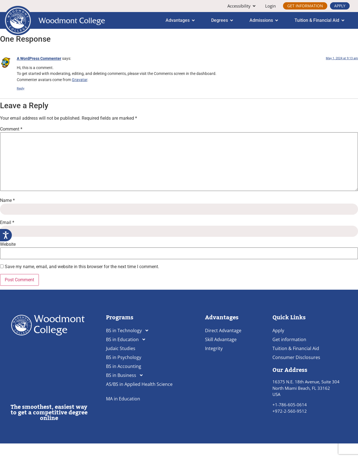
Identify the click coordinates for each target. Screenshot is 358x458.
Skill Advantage (221, 354)
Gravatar (79, 94)
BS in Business (124, 390)
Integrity (214, 363)
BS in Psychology (123, 372)
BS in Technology (127, 345)
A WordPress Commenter (39, 73)
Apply (278, 345)
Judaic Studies (120, 363)
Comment (11, 143)
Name (7, 215)
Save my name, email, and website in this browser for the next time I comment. (82, 281)
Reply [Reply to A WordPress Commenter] (20, 103)
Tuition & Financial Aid (295, 363)
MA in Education (123, 413)
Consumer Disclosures (296, 372)
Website (8, 259)
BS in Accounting (123, 381)
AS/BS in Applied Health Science (139, 399)
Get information (289, 354)
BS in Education (126, 354)
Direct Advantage (223, 345)
